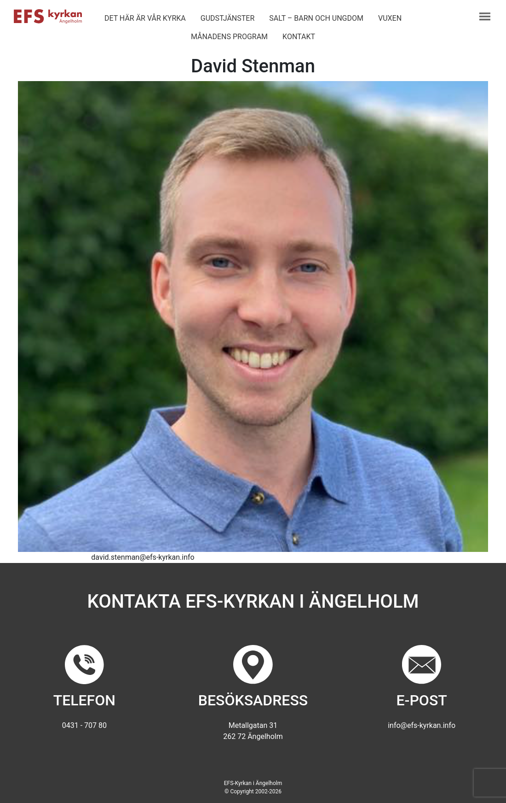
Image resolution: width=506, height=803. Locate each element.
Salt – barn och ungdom (316, 18)
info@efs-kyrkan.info (421, 725)
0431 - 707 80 (84, 725)
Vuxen (390, 18)
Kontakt (298, 36)
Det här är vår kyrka (145, 18)
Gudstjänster (227, 18)
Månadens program (229, 36)
